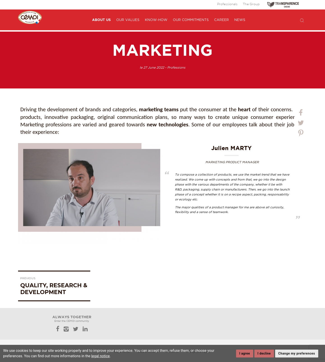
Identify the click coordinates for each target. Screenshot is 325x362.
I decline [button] (264, 353)
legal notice (100, 356)
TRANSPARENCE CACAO (283, 5)
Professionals (227, 4)
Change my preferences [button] (296, 353)
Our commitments (195, 20)
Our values (132, 20)
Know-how (160, 20)
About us (105, 20)
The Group (251, 4)
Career (225, 20)
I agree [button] (244, 353)
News (243, 20)
